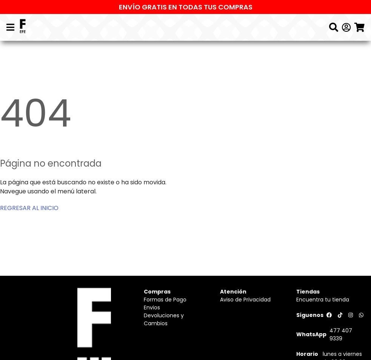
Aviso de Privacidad (245, 299)
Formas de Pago (165, 299)
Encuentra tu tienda (322, 299)
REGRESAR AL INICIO (29, 208)
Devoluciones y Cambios (164, 319)
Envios (152, 307)
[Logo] (22, 27)
